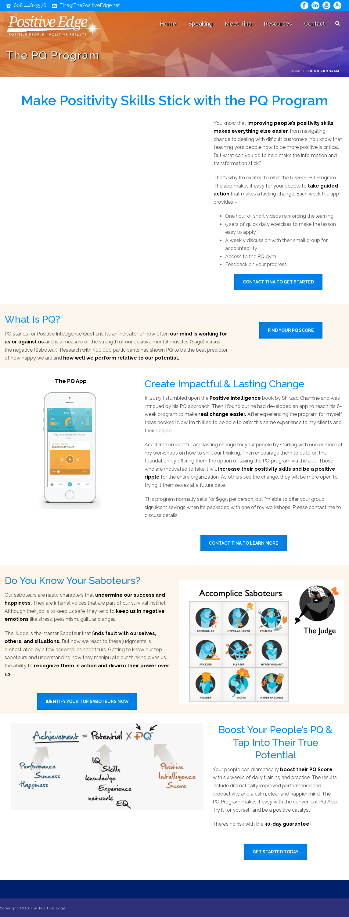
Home (168, 23)
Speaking (201, 23)
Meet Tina (238, 23)
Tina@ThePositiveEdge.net (89, 5)
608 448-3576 (30, 5)
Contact (314, 23)
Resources (278, 23)
